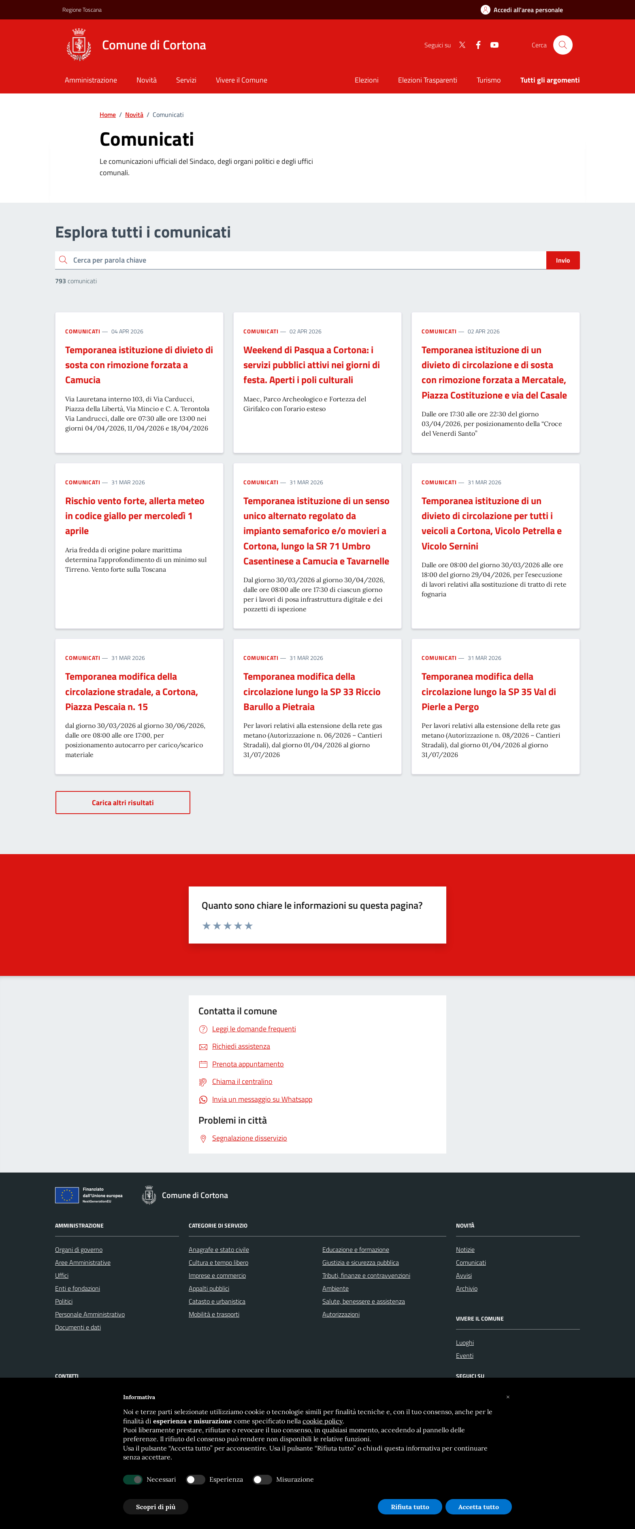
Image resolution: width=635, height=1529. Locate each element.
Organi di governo (78, 1249)
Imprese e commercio (217, 1275)
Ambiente (335, 1288)
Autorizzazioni (341, 1314)
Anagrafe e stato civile (219, 1249)
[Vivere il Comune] (241, 80)
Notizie (465, 1249)
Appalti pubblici (209, 1288)
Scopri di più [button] (155, 1507)
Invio (563, 260)
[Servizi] (186, 80)
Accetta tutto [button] (478, 1507)
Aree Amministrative (83, 1262)
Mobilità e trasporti (214, 1314)
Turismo (489, 79)
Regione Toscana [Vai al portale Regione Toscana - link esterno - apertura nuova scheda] (82, 9)
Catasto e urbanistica (217, 1301)
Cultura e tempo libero (218, 1262)
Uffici (61, 1275)
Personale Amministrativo (90, 1314)
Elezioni (367, 79)
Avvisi (464, 1275)
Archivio (466, 1288)
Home (108, 114)
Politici (63, 1301)
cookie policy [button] (323, 1421)
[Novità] (146, 80)
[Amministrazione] (91, 80)
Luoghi (465, 1342)
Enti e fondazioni (77, 1288)
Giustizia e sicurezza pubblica (360, 1262)
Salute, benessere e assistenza (363, 1301)
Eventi (464, 1355)
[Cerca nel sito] (563, 45)
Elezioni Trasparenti (427, 79)
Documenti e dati (78, 1327)
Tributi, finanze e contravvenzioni (366, 1275)
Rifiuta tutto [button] (410, 1507)
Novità (134, 114)
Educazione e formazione (355, 1249)
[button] (507, 1397)
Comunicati (82, 331)
